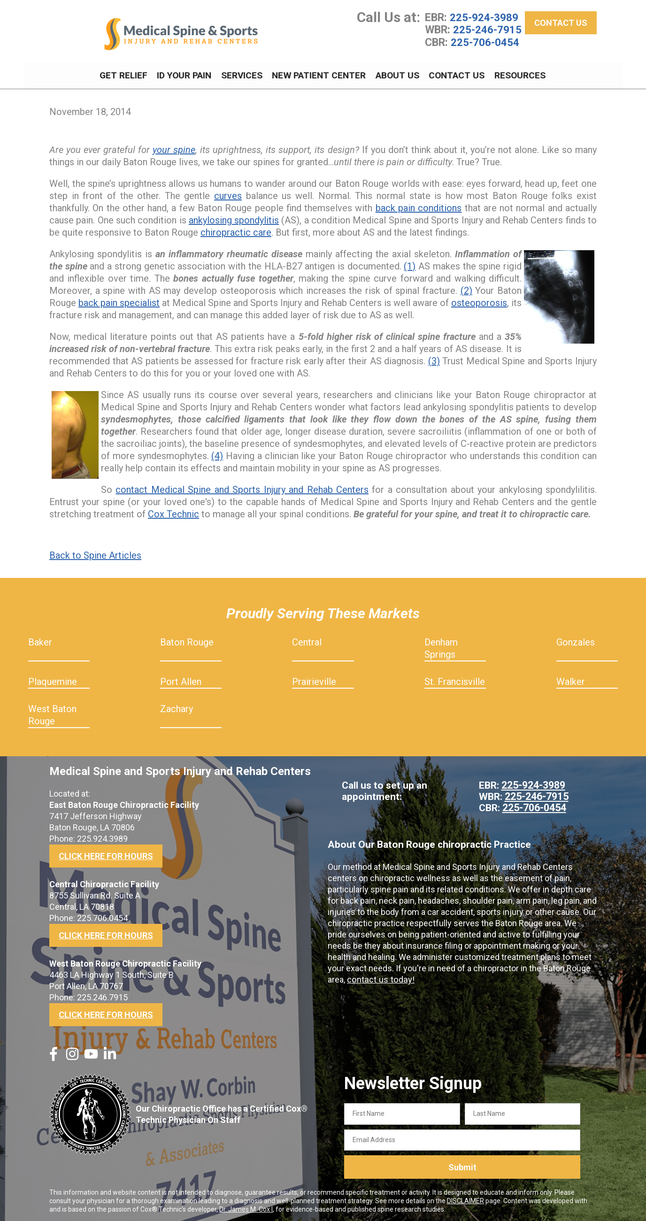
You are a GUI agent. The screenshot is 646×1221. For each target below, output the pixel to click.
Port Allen (180, 679)
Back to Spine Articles (95, 553)
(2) (466, 288)
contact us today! (379, 977)
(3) (434, 358)
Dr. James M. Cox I (246, 1207)
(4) (217, 453)
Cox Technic (173, 511)
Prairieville (314, 679)
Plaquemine (52, 679)
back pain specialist (119, 300)
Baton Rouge (187, 639)
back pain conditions (419, 205)
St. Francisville (454, 679)
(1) (409, 263)
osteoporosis (479, 300)
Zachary (176, 706)
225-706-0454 (485, 43)
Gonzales (575, 639)
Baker (40, 639)
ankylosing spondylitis (234, 217)
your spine (174, 147)
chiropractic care (235, 230)
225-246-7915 (487, 31)
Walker (570, 679)
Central (307, 639)
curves (228, 193)
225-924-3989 (484, 19)
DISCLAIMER (465, 1199)
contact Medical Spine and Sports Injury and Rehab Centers (242, 487)
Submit (462, 1165)
